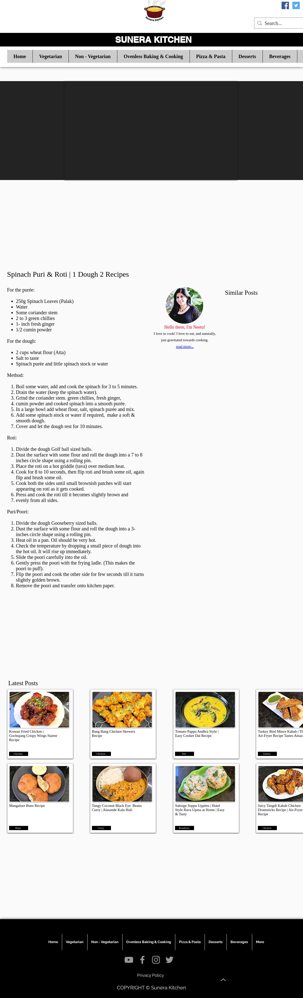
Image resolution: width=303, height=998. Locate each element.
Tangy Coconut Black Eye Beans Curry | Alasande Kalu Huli (117, 808)
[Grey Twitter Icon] (169, 959)
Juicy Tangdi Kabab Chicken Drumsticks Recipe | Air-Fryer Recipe (280, 810)
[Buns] (18, 828)
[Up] (223, 980)
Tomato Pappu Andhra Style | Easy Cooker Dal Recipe (196, 733)
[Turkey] (267, 754)
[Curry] (101, 828)
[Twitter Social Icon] (296, 5)
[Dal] (184, 754)
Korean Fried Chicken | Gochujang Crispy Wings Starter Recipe (33, 735)
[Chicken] (18, 754)
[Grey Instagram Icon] (156, 959)
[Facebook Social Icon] (285, 5)
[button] (51, 56)
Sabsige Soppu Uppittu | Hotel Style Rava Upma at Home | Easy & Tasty (199, 810)
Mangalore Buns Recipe (27, 806)
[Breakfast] (184, 828)
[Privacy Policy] (150, 975)
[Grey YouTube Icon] (129, 959)
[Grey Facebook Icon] (142, 959)
